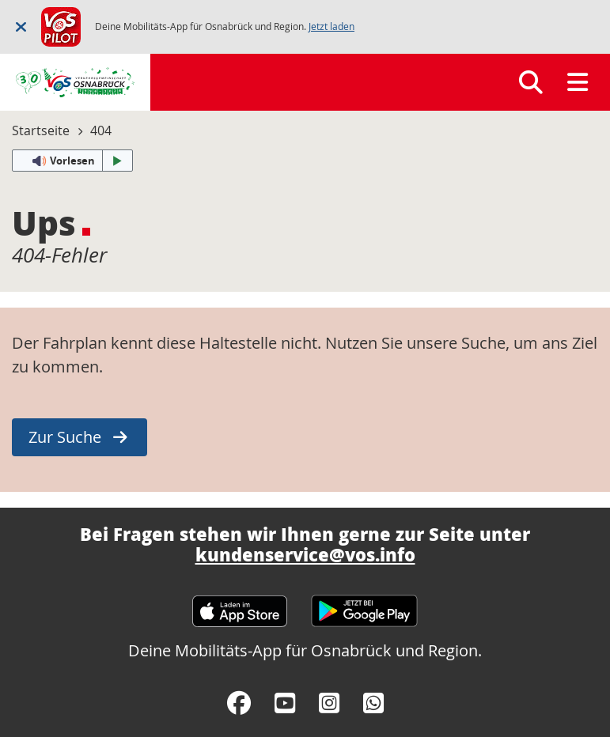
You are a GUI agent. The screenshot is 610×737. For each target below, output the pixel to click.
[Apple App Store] (239, 603)
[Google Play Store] (364, 603)
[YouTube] (285, 703)
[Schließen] (21, 26)
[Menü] (577, 82)
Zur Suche (64, 437)
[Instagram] (329, 703)
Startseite (41, 130)
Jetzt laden (331, 26)
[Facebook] (239, 703)
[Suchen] (531, 82)
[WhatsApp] (373, 703)
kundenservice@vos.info (305, 554)
